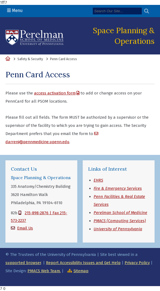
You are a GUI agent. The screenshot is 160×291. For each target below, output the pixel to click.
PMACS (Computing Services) (120, 220)
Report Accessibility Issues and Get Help (83, 262)
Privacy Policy (137, 262)
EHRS (98, 180)
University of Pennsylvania (118, 228)
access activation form (55, 93)
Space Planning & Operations (124, 35)
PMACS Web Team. (44, 270)
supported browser (23, 262)
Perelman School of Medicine (120, 212)
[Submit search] (149, 11)
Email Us (25, 228)
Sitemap (80, 270)
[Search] (117, 11)
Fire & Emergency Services (118, 188)
